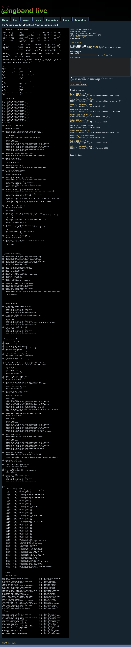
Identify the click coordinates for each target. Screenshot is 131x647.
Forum (38, 20)
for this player (79, 37)
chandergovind (92, 46)
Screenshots (80, 20)
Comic (66, 20)
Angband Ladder (87, 35)
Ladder (26, 20)
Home (5, 20)
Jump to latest (76, 42)
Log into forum (107, 55)
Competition (52, 20)
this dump (78, 31)
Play (15, 20)
